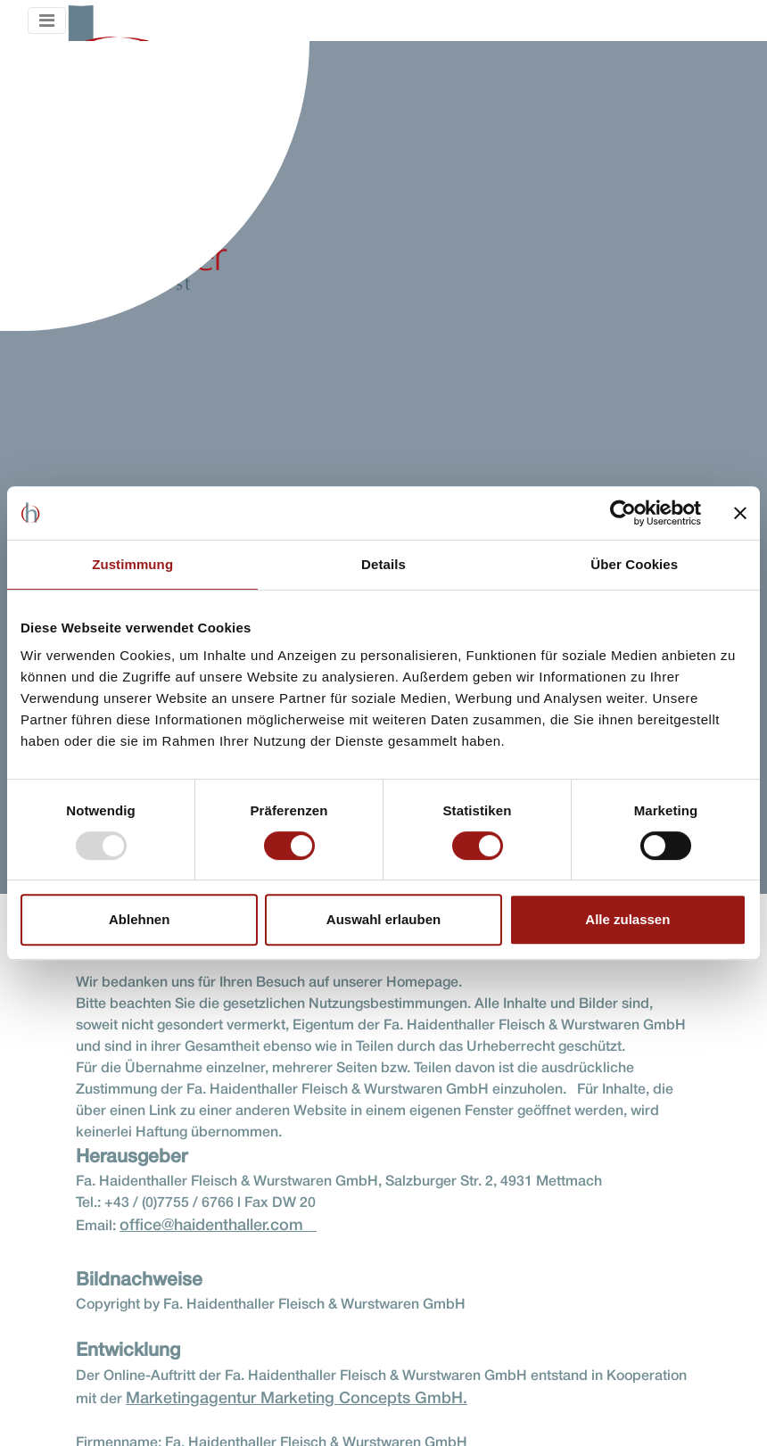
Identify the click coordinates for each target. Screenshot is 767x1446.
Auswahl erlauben (383, 919)
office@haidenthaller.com (218, 1226)
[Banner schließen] (740, 513)
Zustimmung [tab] (132, 564)
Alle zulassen (627, 919)
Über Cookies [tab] (634, 564)
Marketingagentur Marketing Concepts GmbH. (296, 1399)
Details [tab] (383, 564)
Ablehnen (139, 919)
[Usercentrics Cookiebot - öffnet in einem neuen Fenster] (623, 513)
